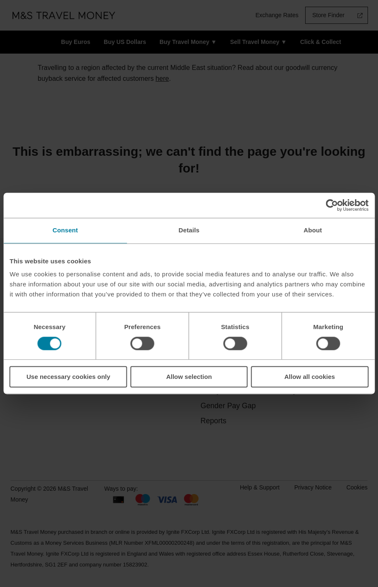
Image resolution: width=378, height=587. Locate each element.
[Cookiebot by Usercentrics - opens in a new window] (331, 205)
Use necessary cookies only (68, 377)
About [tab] (312, 230)
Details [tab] (189, 230)
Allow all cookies (309, 377)
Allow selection (189, 377)
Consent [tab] (65, 230)
